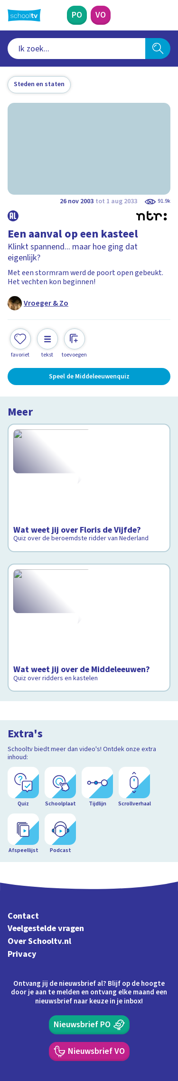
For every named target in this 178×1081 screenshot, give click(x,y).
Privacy (22, 852)
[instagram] (33, 1016)
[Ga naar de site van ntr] (135, 1036)
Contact (23, 814)
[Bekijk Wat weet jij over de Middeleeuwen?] (89, 619)
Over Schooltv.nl (39, 840)
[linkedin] (54, 1016)
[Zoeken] (157, 48)
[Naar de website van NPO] (164, 15)
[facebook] (12, 1016)
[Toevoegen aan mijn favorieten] (20, 343)
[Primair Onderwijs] (77, 15)
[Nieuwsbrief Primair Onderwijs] (89, 922)
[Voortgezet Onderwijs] (101, 15)
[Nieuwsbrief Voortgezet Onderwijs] (89, 949)
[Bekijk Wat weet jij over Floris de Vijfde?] (89, 488)
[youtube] (75, 1016)
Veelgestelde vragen (46, 827)
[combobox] (76, 48)
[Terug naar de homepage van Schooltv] (24, 15)
